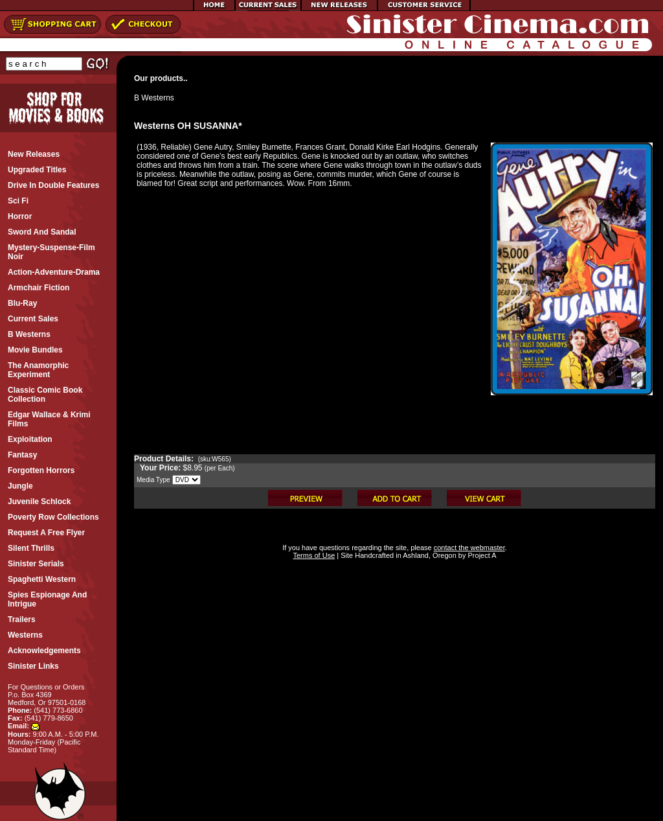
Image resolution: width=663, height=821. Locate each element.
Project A (481, 555)
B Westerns (154, 97)
